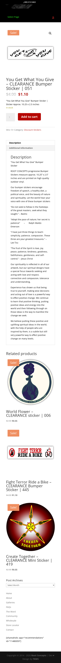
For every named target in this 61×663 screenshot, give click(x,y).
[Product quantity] (10, 117)
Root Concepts (38, 655)
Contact (10, 629)
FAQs (8, 607)
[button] (50, 33)
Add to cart (29, 117)
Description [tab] (15, 142)
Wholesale (11, 620)
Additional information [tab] (21, 148)
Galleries (10, 602)
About (9, 598)
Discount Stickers (32, 129)
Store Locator (12, 625)
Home (9, 593)
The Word (11, 611)
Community (11, 616)
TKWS (36, 659)
